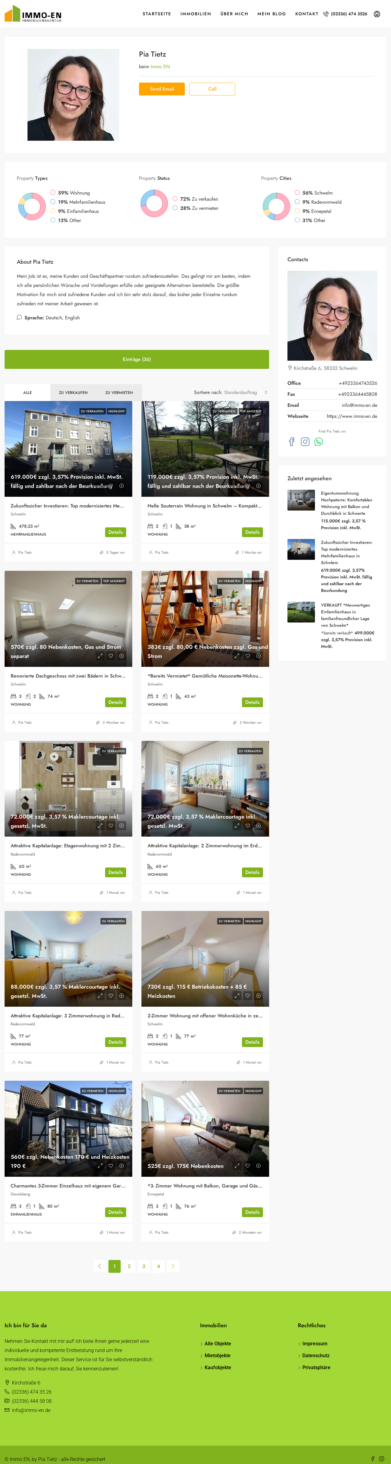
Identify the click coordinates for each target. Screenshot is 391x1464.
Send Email (162, 79)
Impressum (314, 1334)
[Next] (173, 1257)
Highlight (116, 402)
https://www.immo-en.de (352, 407)
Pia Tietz (25, 543)
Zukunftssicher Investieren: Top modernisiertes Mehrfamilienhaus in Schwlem (94, 496)
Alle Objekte (218, 1334)
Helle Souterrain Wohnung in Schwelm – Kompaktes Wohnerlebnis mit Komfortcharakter (244, 496)
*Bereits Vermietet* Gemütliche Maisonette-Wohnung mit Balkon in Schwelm (231, 666)
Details (115, 522)
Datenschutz (316, 1346)
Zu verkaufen (73, 383)
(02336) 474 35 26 (32, 1383)
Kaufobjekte (218, 1358)
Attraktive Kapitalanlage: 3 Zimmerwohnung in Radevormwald (77, 1006)
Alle (27, 383)
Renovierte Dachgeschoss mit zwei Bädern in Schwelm (70, 666)
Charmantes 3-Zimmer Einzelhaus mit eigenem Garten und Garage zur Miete (94, 1176)
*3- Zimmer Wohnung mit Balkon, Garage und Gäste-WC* (211, 1176)
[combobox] (246, 383)
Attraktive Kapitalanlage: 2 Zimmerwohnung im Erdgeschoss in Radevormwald (232, 836)
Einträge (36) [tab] (137, 350)
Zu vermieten (119, 383)
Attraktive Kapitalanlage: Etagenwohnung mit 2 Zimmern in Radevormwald (91, 836)
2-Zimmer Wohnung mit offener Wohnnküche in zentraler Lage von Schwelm (231, 1006)
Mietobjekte (218, 1346)
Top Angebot (250, 402)
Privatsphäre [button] (316, 1358)
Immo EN (160, 57)
